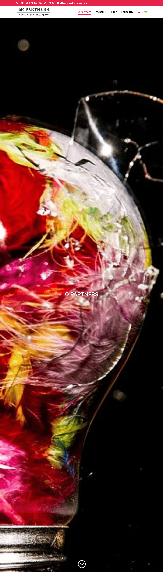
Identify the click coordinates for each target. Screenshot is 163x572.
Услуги (99, 12)
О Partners (84, 12)
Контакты (127, 12)
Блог (114, 12)
